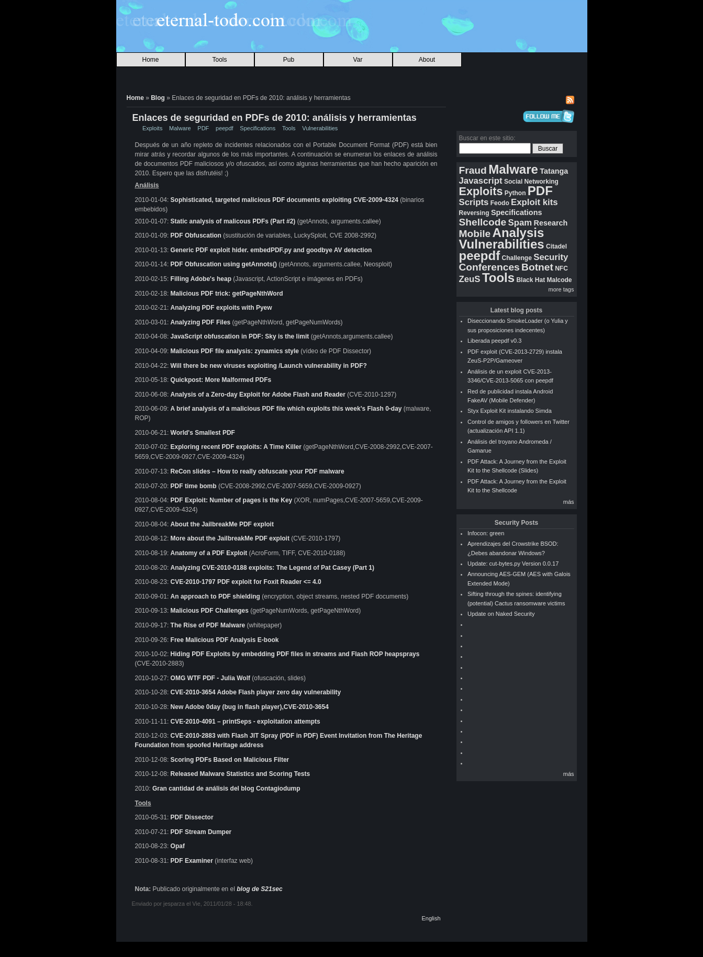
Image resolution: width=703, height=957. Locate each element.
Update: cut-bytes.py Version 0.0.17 (513, 563)
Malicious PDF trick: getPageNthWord (227, 293)
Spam (520, 223)
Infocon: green (485, 533)
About (427, 59)
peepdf (224, 128)
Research (551, 223)
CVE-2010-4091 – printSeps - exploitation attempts (245, 721)
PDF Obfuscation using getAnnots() (224, 264)
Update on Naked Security (500, 614)
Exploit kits (534, 202)
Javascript (481, 181)
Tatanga (554, 171)
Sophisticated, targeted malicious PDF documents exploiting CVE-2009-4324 (284, 200)
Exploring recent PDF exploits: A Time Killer (236, 447)
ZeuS (470, 279)
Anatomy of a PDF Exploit (209, 552)
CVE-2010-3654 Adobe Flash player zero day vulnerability (256, 691)
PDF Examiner (192, 860)
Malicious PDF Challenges (210, 610)
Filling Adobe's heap (201, 279)
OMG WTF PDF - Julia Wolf (210, 677)
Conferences (489, 267)
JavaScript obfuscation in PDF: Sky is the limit (240, 336)
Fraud (473, 170)
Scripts (474, 202)
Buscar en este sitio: (487, 138)
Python (515, 193)
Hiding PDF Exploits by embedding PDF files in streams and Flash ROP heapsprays (295, 653)
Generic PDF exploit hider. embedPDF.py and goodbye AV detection (271, 250)
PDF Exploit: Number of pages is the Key (232, 499)
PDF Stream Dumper (201, 831)
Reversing (474, 213)
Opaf (178, 845)
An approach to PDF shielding (215, 596)
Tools (219, 59)
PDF (203, 128)
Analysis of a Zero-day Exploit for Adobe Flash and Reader (259, 394)
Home (150, 59)
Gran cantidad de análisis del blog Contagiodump (226, 788)
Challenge (517, 258)
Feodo (499, 203)
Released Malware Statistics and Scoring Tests (240, 773)
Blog (158, 98)
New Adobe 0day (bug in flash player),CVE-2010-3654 (250, 706)
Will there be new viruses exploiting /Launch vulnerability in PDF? (269, 365)
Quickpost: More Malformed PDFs (221, 380)
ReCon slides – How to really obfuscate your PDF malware (257, 471)
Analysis (518, 233)
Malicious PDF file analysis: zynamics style (235, 351)
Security (550, 257)
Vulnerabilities (320, 128)
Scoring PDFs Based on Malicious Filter (230, 759)
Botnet (537, 267)
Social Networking (531, 181)
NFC (561, 268)
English (430, 918)
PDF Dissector (192, 816)
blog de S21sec (259, 888)
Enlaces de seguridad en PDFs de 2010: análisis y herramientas (274, 117)
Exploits (152, 128)
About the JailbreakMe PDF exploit (222, 523)
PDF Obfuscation (196, 235)
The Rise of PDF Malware (208, 624)
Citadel (556, 246)
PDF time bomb (194, 485)
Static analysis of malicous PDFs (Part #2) (233, 221)
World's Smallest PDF (203, 432)
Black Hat (530, 280)
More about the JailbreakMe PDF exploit (230, 538)
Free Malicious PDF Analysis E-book (225, 639)
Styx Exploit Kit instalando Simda (509, 411)
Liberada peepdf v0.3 (494, 340)
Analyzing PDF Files (201, 322)
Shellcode (483, 222)
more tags (561, 289)
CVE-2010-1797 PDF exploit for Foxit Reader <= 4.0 (246, 581)
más (568, 502)
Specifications (257, 128)
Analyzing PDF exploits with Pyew (221, 307)
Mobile (475, 233)
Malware (180, 128)
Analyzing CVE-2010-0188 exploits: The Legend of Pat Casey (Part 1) (272, 567)
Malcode (559, 280)
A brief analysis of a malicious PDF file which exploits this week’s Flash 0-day (286, 408)
